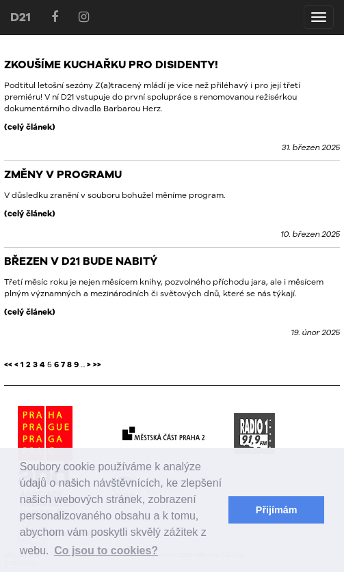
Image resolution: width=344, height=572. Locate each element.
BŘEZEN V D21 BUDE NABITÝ (80, 261)
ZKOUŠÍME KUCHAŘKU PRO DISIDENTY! (111, 64)
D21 (20, 17)
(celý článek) (29, 127)
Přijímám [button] (276, 509)
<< (8, 364)
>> (97, 364)
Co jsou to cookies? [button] (106, 550)
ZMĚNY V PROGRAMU (63, 174)
